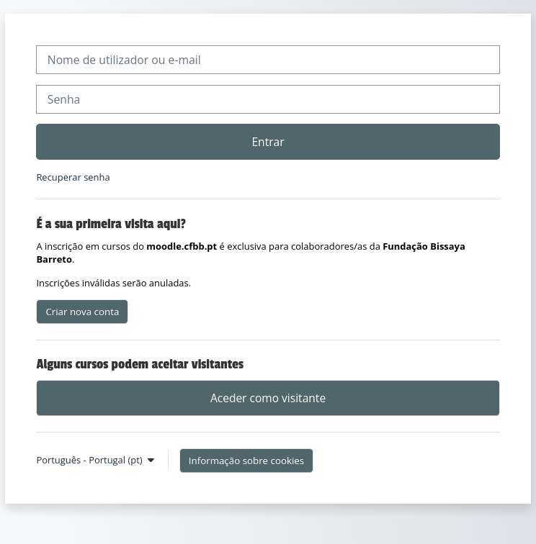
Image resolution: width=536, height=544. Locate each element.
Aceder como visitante (268, 398)
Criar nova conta (82, 311)
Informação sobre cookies (246, 460)
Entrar (267, 142)
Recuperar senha (73, 177)
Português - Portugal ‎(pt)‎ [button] (90, 459)
